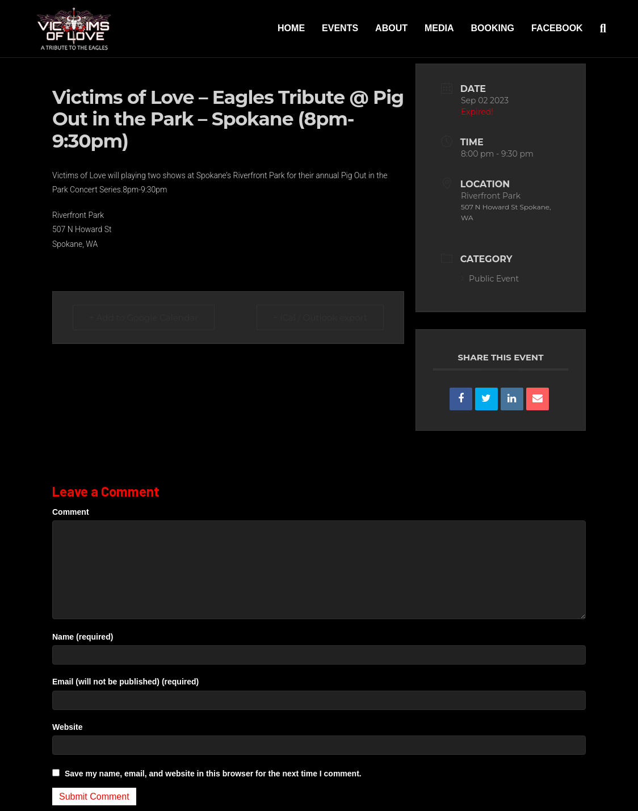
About (391, 28)
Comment (70, 511)
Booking (492, 28)
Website (67, 727)
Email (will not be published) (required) (125, 681)
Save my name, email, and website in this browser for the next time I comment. (213, 773)
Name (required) (82, 636)
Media (439, 28)
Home (291, 28)
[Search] (598, 28)
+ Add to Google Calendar (143, 317)
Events (340, 28)
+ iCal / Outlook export (320, 317)
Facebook (557, 28)
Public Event (490, 279)
